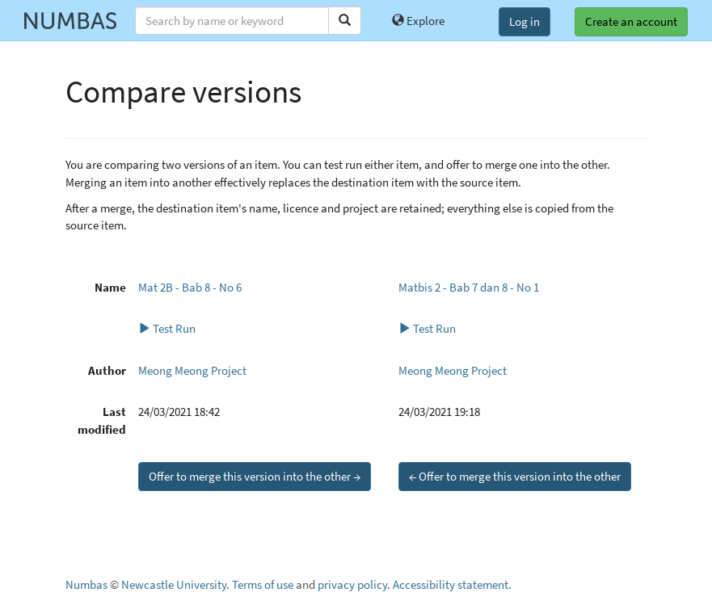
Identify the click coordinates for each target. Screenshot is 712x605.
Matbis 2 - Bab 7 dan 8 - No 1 (468, 287)
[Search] (344, 20)
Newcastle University (173, 584)
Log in (524, 21)
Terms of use (262, 584)
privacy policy (352, 584)
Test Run (167, 328)
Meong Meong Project (192, 370)
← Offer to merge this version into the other (515, 476)
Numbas (86, 584)
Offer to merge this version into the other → (254, 476)
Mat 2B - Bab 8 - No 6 (190, 287)
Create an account (631, 21)
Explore (418, 20)
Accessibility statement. (452, 584)
